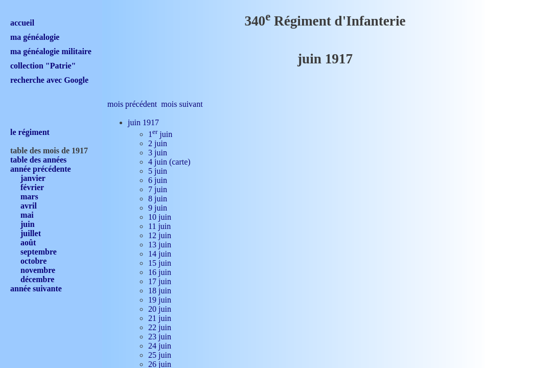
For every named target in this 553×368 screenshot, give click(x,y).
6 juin (157, 180)
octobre (33, 261)
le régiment (30, 132)
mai (27, 215)
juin (27, 224)
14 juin (159, 253)
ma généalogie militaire (50, 51)
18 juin (159, 290)
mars (29, 196)
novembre (37, 270)
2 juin (157, 143)
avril (28, 205)
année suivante (36, 288)
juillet (30, 233)
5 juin (157, 171)
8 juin (157, 198)
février (32, 187)
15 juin (159, 263)
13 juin (159, 244)
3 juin (157, 152)
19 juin (159, 299)
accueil (22, 22)
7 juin (157, 189)
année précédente (40, 169)
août (28, 242)
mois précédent (132, 104)
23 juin (159, 336)
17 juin (159, 281)
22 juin (159, 327)
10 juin (159, 217)
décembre (37, 279)
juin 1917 (143, 122)
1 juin (160, 134)
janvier (32, 178)
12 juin (159, 235)
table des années (38, 159)
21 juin (159, 318)
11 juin (159, 226)
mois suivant (181, 104)
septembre (38, 251)
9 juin (157, 207)
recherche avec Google (49, 80)
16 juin (159, 272)
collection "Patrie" (43, 65)
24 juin (159, 345)
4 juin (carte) (169, 161)
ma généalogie (34, 37)
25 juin (159, 355)
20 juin (159, 309)
